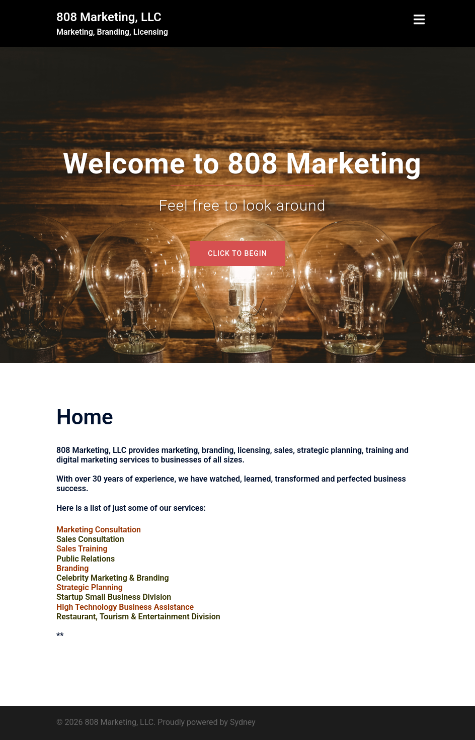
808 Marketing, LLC (109, 17)
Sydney (243, 722)
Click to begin (237, 253)
